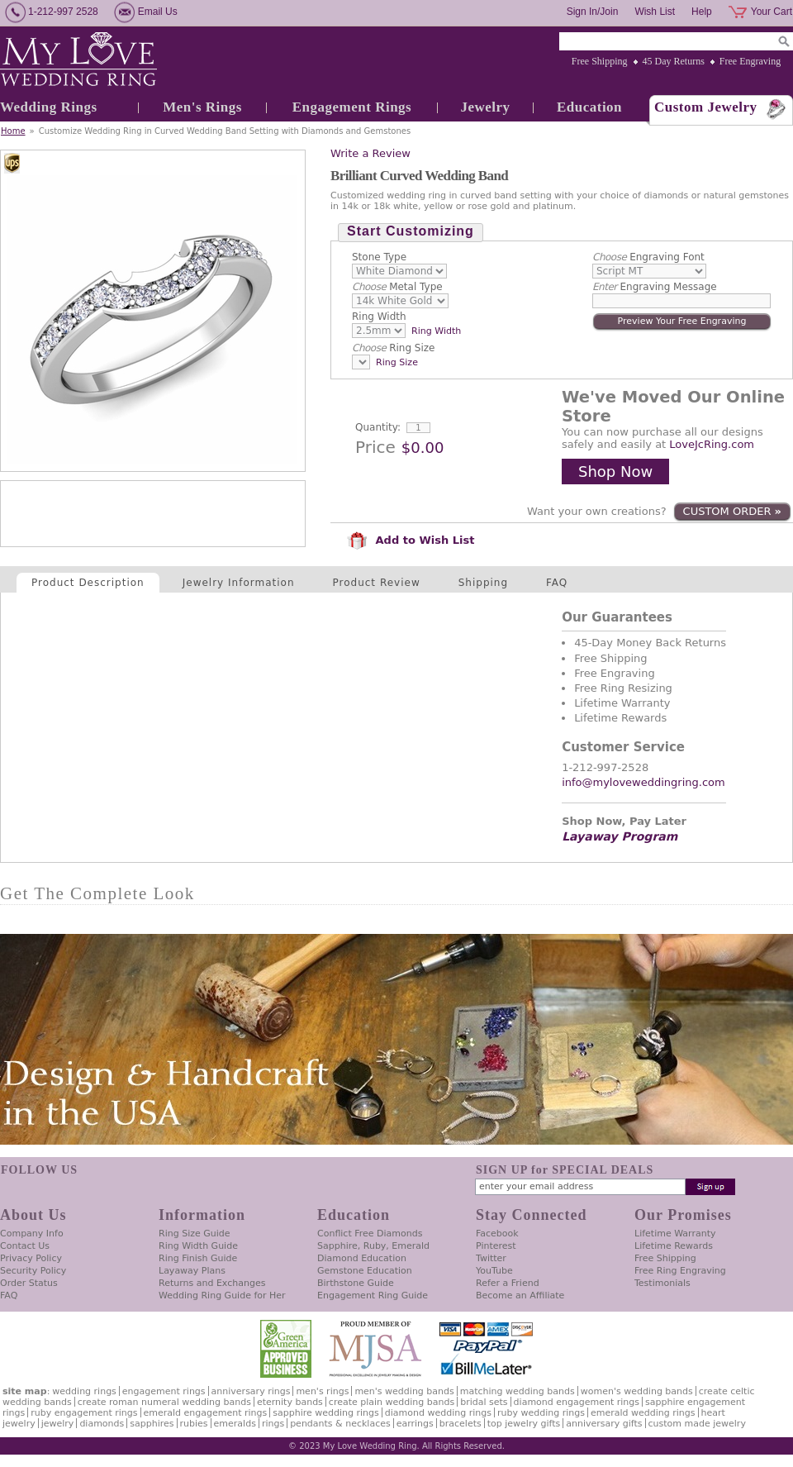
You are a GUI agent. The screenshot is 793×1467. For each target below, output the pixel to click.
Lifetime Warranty (674, 1233)
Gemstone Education (364, 1270)
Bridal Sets (483, 1402)
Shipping (483, 582)
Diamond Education (361, 1258)
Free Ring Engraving (680, 1270)
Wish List (654, 11)
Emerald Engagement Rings (206, 1412)
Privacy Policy (31, 1258)
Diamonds (101, 1423)
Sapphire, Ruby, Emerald (373, 1246)
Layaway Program (619, 836)
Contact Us (25, 1246)
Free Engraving (750, 61)
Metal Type (397, 287)
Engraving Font (648, 257)
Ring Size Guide (194, 1233)
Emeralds (235, 1423)
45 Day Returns (674, 61)
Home (13, 131)
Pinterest (496, 1246)
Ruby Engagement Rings (84, 1412)
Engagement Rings (351, 107)
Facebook (497, 1233)
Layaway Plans (192, 1270)
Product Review (376, 582)
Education (589, 107)
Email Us (158, 11)
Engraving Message (654, 287)
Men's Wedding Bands (403, 1391)
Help (701, 11)
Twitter (491, 1258)
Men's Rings (202, 107)
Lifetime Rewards (673, 1246)
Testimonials (662, 1283)
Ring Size (393, 348)
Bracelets (460, 1423)
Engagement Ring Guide (372, 1295)
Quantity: (378, 427)
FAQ (556, 582)
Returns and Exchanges (212, 1283)
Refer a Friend (507, 1283)
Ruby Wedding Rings (541, 1412)
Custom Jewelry (705, 107)
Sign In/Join (593, 11)
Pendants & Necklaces (340, 1423)
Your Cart (771, 11)
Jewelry (485, 107)
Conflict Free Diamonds (369, 1233)
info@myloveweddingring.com (643, 782)
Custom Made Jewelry (697, 1423)
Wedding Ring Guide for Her (222, 1295)
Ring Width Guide (198, 1246)
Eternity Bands (290, 1402)
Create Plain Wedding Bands (391, 1402)
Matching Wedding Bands (517, 1391)
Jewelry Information (239, 582)
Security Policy (33, 1270)
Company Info (32, 1233)
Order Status (29, 1283)
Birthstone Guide (355, 1283)
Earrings (415, 1423)
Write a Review (370, 153)
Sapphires (151, 1423)
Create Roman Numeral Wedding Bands (164, 1402)
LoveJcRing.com (711, 444)
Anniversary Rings (251, 1391)
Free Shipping (600, 61)
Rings (273, 1423)
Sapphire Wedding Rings (326, 1412)
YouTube (494, 1270)
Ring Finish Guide (198, 1258)
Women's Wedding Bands (637, 1391)
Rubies (194, 1423)
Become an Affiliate (520, 1295)
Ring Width (379, 316)
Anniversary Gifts (604, 1423)
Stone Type (379, 257)
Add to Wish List (410, 540)
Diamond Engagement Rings (576, 1402)
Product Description (88, 582)
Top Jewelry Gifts (523, 1423)
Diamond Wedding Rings (438, 1412)
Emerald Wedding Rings (643, 1412)
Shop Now (615, 471)
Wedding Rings (48, 107)
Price (375, 447)
